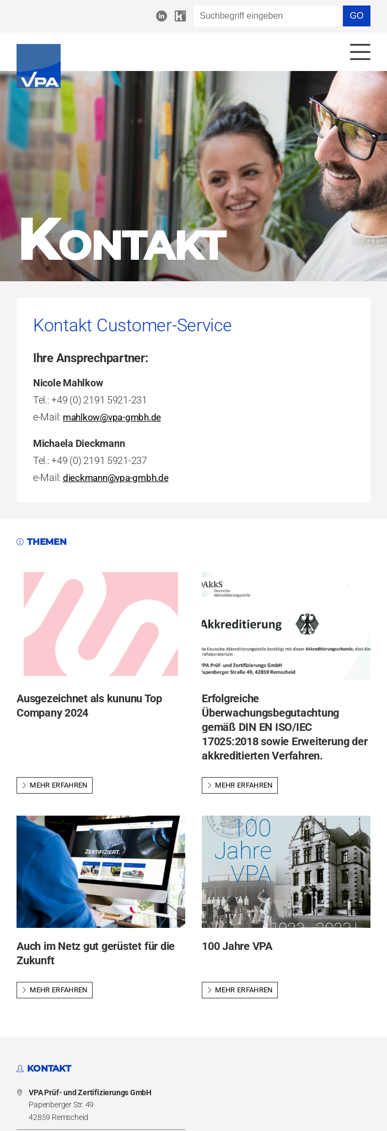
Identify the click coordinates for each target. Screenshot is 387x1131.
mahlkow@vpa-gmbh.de (115, 417)
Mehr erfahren (55, 786)
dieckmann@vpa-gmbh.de (119, 478)
